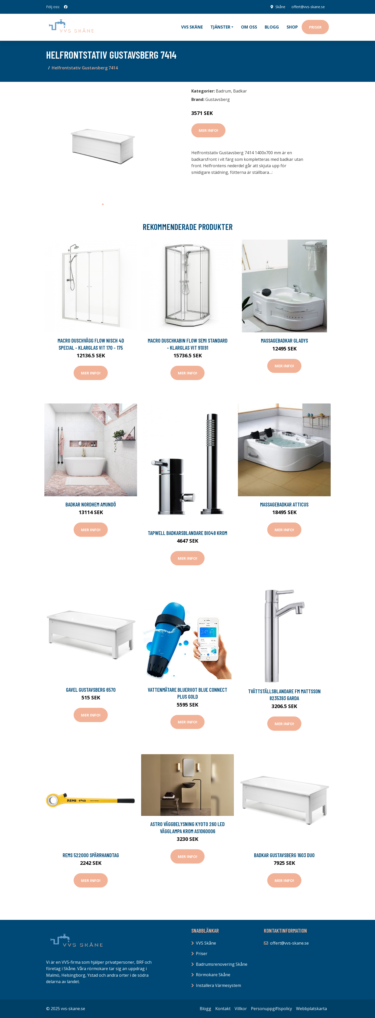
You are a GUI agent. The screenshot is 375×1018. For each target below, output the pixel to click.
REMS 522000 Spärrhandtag (91, 855)
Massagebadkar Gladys (284, 340)
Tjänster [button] (220, 27)
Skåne (280, 6)
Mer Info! (208, 130)
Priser (315, 27)
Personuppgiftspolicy (271, 1008)
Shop (292, 27)
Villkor (241, 1008)
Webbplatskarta (311, 1008)
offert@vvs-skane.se (308, 6)
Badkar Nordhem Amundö (90, 504)
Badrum (223, 91)
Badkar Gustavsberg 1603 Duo (284, 855)
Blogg (272, 27)
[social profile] (66, 7)
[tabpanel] (102, 142)
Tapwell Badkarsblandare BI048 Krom (187, 533)
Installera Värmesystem (218, 985)
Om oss (249, 27)
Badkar (240, 91)
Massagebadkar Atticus (284, 504)
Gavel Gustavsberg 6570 (91, 689)
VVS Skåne (192, 27)
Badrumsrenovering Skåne (221, 964)
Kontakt (223, 1008)
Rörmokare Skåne (213, 974)
